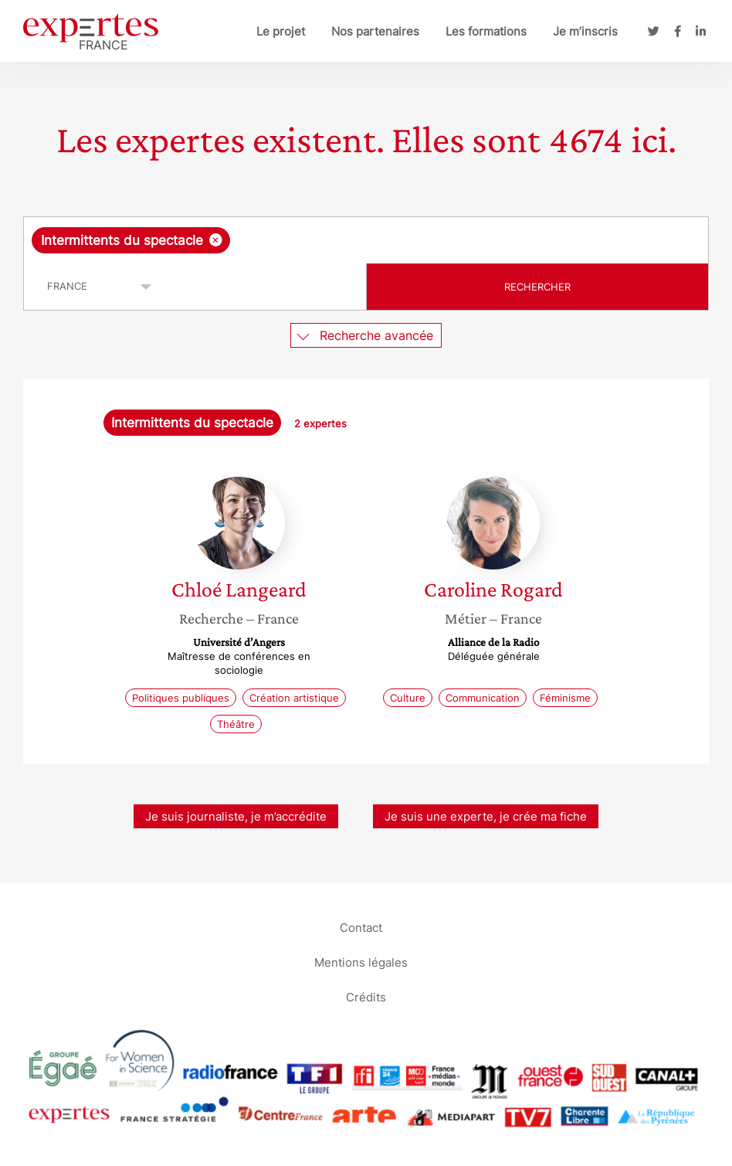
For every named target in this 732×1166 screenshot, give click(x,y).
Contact (361, 927)
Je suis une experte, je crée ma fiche (486, 816)
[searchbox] (356, 240)
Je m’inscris (585, 31)
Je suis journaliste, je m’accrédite (236, 816)
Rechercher (537, 286)
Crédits (366, 996)
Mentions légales (361, 961)
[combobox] (366, 240)
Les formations (486, 31)
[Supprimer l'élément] (215, 239)
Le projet (280, 31)
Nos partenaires (375, 31)
